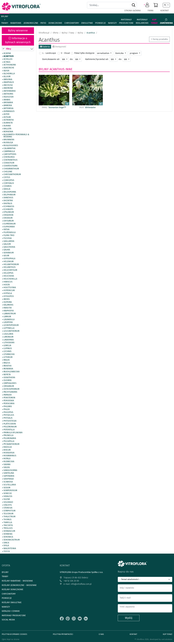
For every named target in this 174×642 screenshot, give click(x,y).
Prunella (8, 435)
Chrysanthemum (12, 174)
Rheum (7, 450)
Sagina (7, 464)
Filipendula (10, 232)
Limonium (8, 337)
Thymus (7, 519)
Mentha (7, 366)
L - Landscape (49, 53)
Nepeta (7, 374)
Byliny (44, 69)
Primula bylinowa (13, 432)
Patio (43, 23)
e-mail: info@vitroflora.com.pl (76, 584)
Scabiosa (8, 482)
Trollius (8, 528)
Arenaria (8, 102)
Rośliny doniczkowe (12, 589)
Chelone (8, 172)
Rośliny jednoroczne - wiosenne (19, 585)
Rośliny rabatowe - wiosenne (17, 581)
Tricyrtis (8, 525)
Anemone (8, 88)
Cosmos (8, 186)
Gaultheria (9, 247)
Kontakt (164, 10)
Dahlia (7, 189)
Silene (7, 499)
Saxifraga (9, 479)
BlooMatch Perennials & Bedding (16, 135)
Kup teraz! (154, 21)
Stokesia (8, 508)
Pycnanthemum (11, 444)
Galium (7, 244)
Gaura (7, 250)
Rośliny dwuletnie (12, 602)
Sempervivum (10, 490)
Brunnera (9, 140)
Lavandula (9, 319)
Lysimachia (9, 354)
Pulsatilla (9, 441)
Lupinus (8, 348)
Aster (6, 114)
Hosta (7, 285)
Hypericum (9, 290)
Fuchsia (8, 238)
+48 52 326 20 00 (69, 581)
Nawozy (112, 23)
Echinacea (9, 206)
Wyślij (128, 617)
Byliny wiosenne (18, 30)
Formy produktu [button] (160, 39)
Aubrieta (8, 123)
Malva (7, 360)
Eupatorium (10, 224)
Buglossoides (11, 145)
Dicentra (8, 200)
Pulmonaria (10, 438)
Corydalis (9, 183)
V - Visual (65, 53)
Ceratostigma (10, 166)
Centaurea (9, 157)
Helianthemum (11, 264)
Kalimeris (8, 305)
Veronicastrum (12, 540)
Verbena (8, 534)
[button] (147, 5)
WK (64, 59)
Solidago (8, 502)
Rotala (7, 458)
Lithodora (9, 342)
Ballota (7, 129)
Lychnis (7, 351)
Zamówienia (166, 21)
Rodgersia (9, 453)
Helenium (8, 261)
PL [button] (165, 5)
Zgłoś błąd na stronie (10, 639)
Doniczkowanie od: (51, 59)
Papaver (8, 395)
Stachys (8, 505)
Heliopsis (8, 273)
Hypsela (8, 293)
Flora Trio (9, 235)
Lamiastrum (10, 314)
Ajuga (6, 71)
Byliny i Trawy (4, 19)
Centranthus (10, 160)
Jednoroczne (31, 23)
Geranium (9, 253)
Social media (8, 619)
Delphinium (9, 195)
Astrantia (9, 120)
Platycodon (10, 424)
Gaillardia (9, 241)
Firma (150, 10)
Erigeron (8, 215)
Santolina (9, 473)
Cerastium (9, 163)
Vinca (6, 543)
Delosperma (10, 192)
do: (71, 59)
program (134, 53)
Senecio (8, 493)
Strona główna (132, 10)
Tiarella (8, 522)
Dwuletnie (87, 23)
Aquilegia (8, 97)
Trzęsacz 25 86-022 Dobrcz (74, 577)
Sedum (7, 488)
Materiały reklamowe (142, 21)
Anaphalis (9, 82)
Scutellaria (10, 485)
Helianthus (10, 267)
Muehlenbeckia (11, 372)
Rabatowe (15, 23)
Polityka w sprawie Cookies (14, 634)
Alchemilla (9, 73)
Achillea (8, 59)
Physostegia (10, 421)
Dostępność (59, 46)
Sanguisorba (10, 470)
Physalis (8, 418)
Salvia (7, 467)
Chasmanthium (11, 169)
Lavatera (8, 322)
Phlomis (8, 406)
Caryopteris (10, 154)
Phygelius (9, 415)
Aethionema (10, 65)
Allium (7, 76)
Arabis (7, 100)
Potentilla (9, 430)
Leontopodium (11, 325)
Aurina (7, 126)
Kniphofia (9, 311)
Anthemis (8, 94)
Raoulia (8, 447)
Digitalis (8, 203)
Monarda (8, 369)
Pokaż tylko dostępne (84, 53)
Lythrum (8, 357)
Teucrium (8, 514)
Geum (6, 256)
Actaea (7, 62)
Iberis (7, 299)
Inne (68, 69)
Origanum (9, 386)
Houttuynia (10, 287)
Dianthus (8, 198)
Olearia (7, 380)
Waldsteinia (10, 548)
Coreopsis (9, 180)
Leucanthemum (11, 331)
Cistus (7, 177)
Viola (6, 545)
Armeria (8, 105)
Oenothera (9, 377)
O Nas (101, 634)
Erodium (8, 218)
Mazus (7, 363)
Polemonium (10, 427)
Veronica (8, 537)
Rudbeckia (9, 461)
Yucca (7, 551)
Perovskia (9, 400)
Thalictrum (9, 516)
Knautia (8, 308)
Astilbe (7, 117)
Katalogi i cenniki (11, 611)
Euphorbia (9, 227)
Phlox (7, 409)
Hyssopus (9, 296)
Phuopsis (8, 412)
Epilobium (9, 212)
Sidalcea (8, 496)
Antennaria (10, 91)
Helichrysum (10, 270)
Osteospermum (11, 389)
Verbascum (9, 531)
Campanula (9, 151)
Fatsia (6, 229)
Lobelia (7, 345)
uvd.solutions (166, 639)
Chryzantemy (71, 23)
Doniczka (119, 53)
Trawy (5, 576)
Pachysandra (10, 392)
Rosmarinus (10, 456)
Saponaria (9, 476)
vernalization (103, 53)
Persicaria (9, 403)
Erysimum (9, 221)
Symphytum (9, 511)
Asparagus (9, 111)
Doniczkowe (55, 23)
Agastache (9, 68)
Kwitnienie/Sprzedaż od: (96, 59)
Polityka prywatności (63, 634)
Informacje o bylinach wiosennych (18, 40)
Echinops (8, 209)
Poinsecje (100, 23)
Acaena (7, 53)
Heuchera (9, 276)
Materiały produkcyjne (126, 21)
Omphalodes (10, 383)
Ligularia (8, 334)
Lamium (7, 316)
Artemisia (8, 108)
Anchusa (8, 85)
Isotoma (8, 302)
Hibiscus (8, 282)
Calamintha (9, 148)
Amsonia (8, 79)
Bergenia (8, 131)
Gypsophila (9, 258)
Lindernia (9, 340)
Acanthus (9, 56)
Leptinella (9, 328)
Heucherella (10, 279)
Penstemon (9, 398)
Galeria (45, 46)
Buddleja (8, 142)
